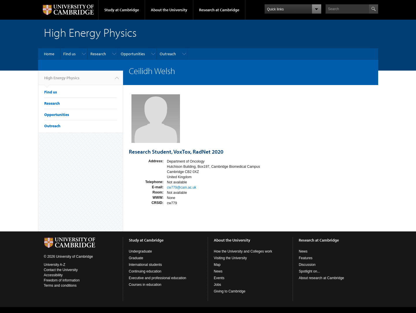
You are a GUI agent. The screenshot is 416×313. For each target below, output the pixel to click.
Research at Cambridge (219, 9)
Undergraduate (140, 251)
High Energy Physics (61, 80)
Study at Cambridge (121, 9)
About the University (169, 9)
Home (49, 53)
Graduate (136, 258)
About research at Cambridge (321, 278)
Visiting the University (230, 258)
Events (219, 278)
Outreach (168, 53)
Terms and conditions (60, 285)
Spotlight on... (309, 271)
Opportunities (133, 53)
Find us (69, 53)
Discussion (307, 265)
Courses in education (145, 285)
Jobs (217, 285)
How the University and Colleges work (243, 251)
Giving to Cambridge (229, 291)
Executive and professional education (157, 278)
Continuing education (145, 271)
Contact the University (61, 270)
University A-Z (55, 265)
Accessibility (53, 275)
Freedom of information (62, 280)
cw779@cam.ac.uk (181, 187)
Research (98, 53)
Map (217, 265)
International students (145, 265)
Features (305, 258)
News (218, 271)
